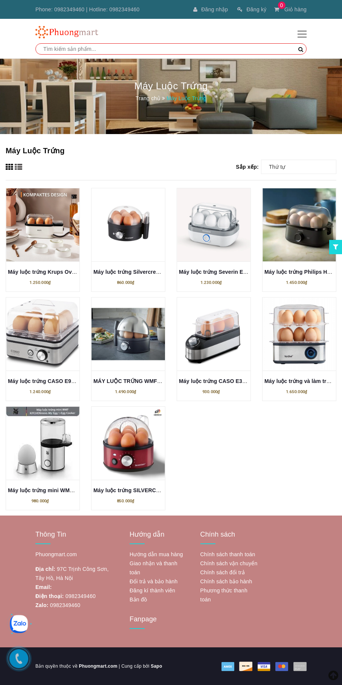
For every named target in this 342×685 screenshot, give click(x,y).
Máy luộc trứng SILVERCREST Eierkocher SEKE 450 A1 (163, 490)
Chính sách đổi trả (222, 572)
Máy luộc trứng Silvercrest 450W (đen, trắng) (150, 272)
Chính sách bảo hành (226, 581)
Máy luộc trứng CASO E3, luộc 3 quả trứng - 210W (242, 381)
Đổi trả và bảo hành (154, 581)
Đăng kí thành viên (152, 590)
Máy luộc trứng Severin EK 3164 (220, 272)
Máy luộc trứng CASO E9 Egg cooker (55, 381)
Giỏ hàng (290, 9)
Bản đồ (138, 600)
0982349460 (69, 9)
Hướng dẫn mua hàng (156, 554)
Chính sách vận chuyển (229, 563)
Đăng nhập (210, 9)
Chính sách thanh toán (227, 554)
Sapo (156, 666)
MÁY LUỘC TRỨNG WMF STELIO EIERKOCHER (154, 381)
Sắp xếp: (247, 167)
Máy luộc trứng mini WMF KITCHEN (53, 490)
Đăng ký (251, 9)
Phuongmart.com (98, 666)
